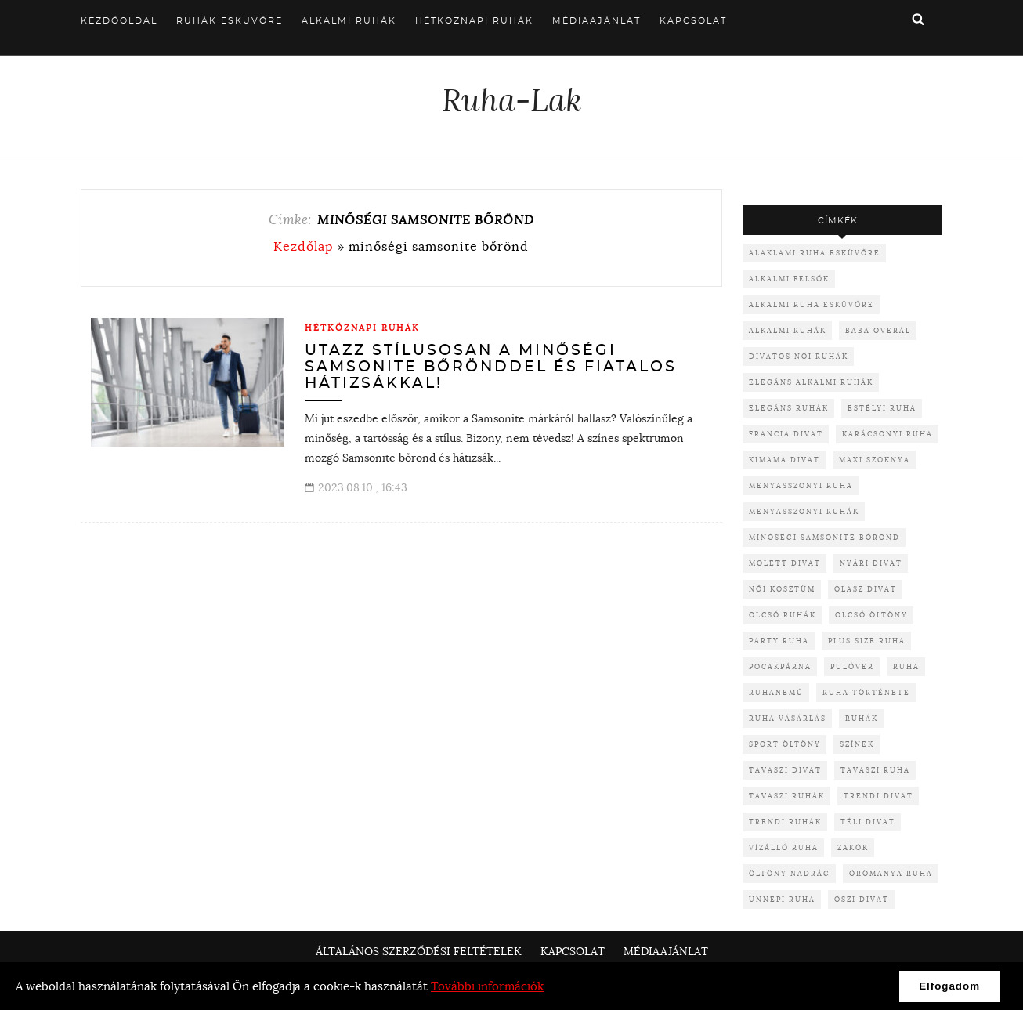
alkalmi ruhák (787, 330)
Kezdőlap (303, 246)
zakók (853, 847)
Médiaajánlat (596, 20)
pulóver (852, 666)
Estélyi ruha (882, 408)
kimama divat (784, 459)
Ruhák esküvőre (229, 20)
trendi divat (878, 795)
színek (857, 744)
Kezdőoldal (119, 20)
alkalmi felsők (789, 278)
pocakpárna (780, 666)
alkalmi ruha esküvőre (811, 304)
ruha (906, 666)
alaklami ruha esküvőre (814, 252)
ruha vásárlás (787, 718)
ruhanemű (776, 692)
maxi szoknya (874, 459)
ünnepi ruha (782, 899)
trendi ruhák (785, 821)
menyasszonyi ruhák (804, 511)
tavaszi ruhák (787, 795)
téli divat (867, 821)
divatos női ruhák (798, 356)
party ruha (779, 640)
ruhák (861, 718)
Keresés (918, 18)
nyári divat (871, 563)
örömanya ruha (891, 873)
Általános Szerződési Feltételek (419, 951)
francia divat (786, 433)
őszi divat (861, 899)
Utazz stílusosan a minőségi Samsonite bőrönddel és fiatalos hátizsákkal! (491, 367)
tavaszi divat (785, 770)
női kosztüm (782, 589)
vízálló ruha (784, 847)
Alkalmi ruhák (349, 20)
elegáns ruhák (789, 408)
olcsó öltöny (871, 614)
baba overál (878, 330)
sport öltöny (785, 744)
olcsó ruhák (782, 614)
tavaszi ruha (875, 770)
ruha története (866, 692)
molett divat (785, 563)
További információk (487, 986)
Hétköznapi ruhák (474, 20)
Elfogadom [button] (949, 986)
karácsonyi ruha (887, 433)
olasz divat (865, 589)
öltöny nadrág (789, 873)
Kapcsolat (693, 20)
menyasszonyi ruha (801, 485)
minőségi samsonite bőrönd (824, 537)
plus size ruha (867, 640)
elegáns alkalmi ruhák (811, 382)
